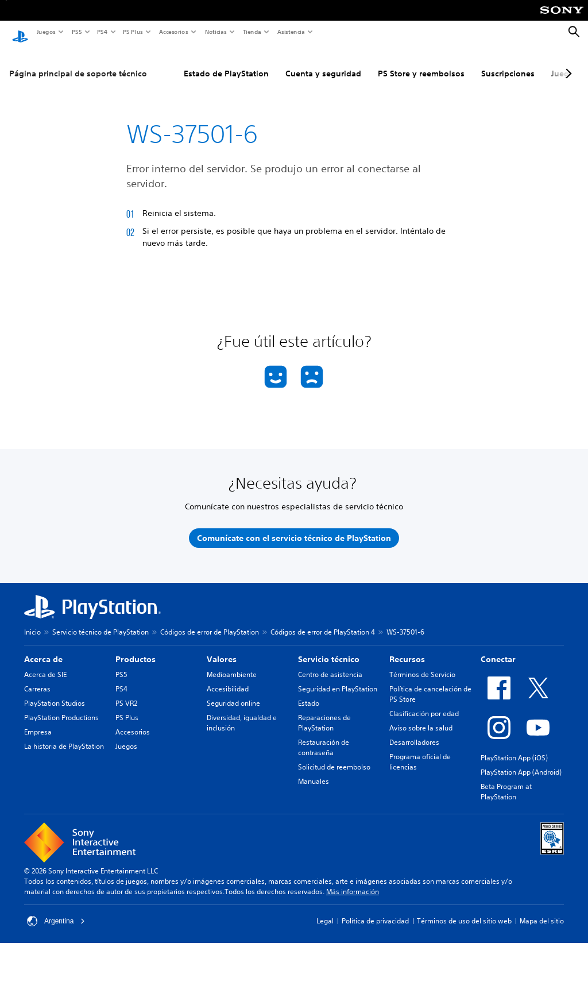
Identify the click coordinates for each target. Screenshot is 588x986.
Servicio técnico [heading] (328, 648)
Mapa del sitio (542, 910)
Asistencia (290, 32)
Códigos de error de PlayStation (209, 621)
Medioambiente (232, 663)
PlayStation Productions (61, 707)
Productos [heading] (135, 648)
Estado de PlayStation (226, 62)
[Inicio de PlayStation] (20, 32)
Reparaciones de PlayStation (324, 712)
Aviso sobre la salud (420, 717)
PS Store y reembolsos (421, 62)
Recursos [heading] (407, 648)
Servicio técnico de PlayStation (100, 621)
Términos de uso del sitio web (464, 910)
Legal (325, 910)
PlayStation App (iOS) (514, 747)
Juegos (45, 32)
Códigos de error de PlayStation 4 (322, 621)
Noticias (215, 32)
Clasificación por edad (424, 702)
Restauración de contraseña (323, 736)
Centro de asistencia (330, 663)
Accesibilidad (228, 678)
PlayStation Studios (54, 692)
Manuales (313, 770)
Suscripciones (508, 62)
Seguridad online (233, 692)
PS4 (101, 32)
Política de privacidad (375, 910)
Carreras (37, 678)
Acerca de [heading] (43, 648)
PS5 (76, 32)
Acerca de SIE (45, 663)
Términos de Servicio (422, 663)
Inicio (32, 621)
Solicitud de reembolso (334, 756)
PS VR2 (126, 692)
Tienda (251, 32)
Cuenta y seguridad (323, 62)
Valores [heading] (222, 648)
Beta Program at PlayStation (506, 781)
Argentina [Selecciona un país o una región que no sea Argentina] (56, 910)
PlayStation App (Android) (521, 761)
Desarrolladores (414, 731)
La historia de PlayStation (64, 735)
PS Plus (132, 32)
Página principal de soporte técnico (78, 62)
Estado (308, 692)
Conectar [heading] (498, 648)
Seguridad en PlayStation (337, 678)
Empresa (38, 721)
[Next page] (567, 62)
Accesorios (173, 32)
